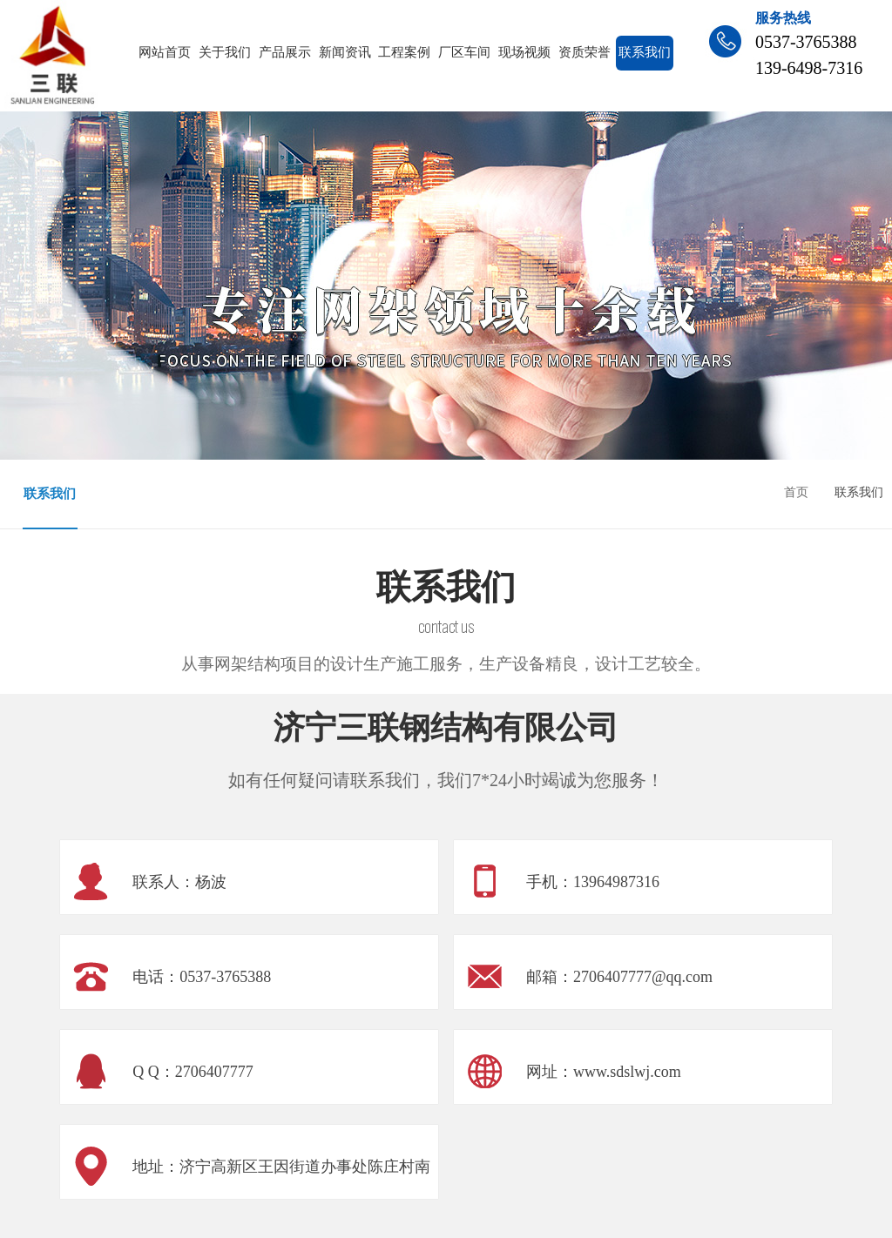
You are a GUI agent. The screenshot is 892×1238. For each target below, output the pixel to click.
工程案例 (404, 52)
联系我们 (644, 52)
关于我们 (225, 52)
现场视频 (524, 52)
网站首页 (165, 52)
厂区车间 (464, 52)
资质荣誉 (584, 52)
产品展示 (285, 52)
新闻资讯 (345, 52)
